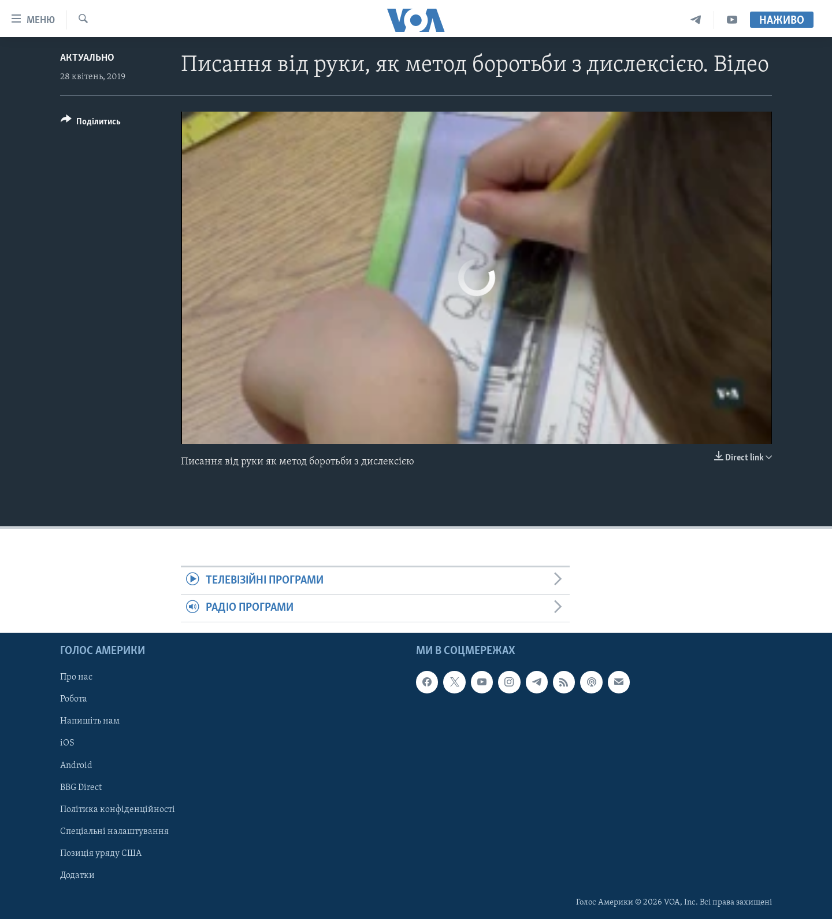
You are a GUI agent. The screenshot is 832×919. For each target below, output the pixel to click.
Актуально (87, 58)
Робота (73, 699)
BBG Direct (81, 787)
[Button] (91, 123)
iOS (67, 743)
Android (76, 765)
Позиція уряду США (101, 853)
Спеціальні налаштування (114, 831)
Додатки (77, 875)
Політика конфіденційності (117, 809)
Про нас (76, 677)
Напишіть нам (90, 721)
